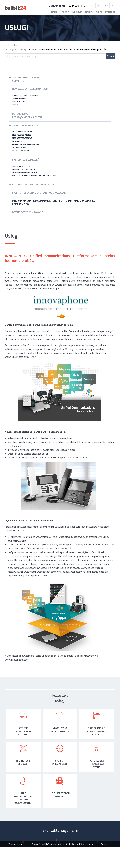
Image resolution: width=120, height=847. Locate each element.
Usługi (89, 12)
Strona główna (11, 49)
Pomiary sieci (18, 141)
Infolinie (77, 12)
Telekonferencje (20, 98)
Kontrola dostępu (21, 166)
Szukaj (110, 56)
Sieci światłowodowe (22, 131)
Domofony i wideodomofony (25, 172)
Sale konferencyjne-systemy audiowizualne (39, 193)
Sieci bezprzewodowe (22, 138)
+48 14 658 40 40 (76, 5)
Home (54, 12)
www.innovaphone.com (16, 660)
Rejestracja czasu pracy (23, 169)
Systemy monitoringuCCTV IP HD (25, 79)
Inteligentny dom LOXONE (27, 212)
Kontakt (110, 12)
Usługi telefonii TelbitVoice (25, 95)
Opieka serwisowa (20, 150)
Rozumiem (105, 844)
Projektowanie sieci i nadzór (25, 144)
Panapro (16, 104)
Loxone (64, 12)
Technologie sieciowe (25, 125)
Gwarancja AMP (19, 147)
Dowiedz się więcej (89, 844)
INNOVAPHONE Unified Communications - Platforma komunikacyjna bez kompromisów (67, 49)
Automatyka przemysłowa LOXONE (33, 184)
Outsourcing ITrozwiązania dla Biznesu (27, 115)
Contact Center (19, 101)
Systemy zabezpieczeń (25, 160)
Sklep (99, 12)
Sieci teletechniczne (21, 134)
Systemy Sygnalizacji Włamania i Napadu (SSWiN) (34, 175)
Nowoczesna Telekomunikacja (30, 89)
